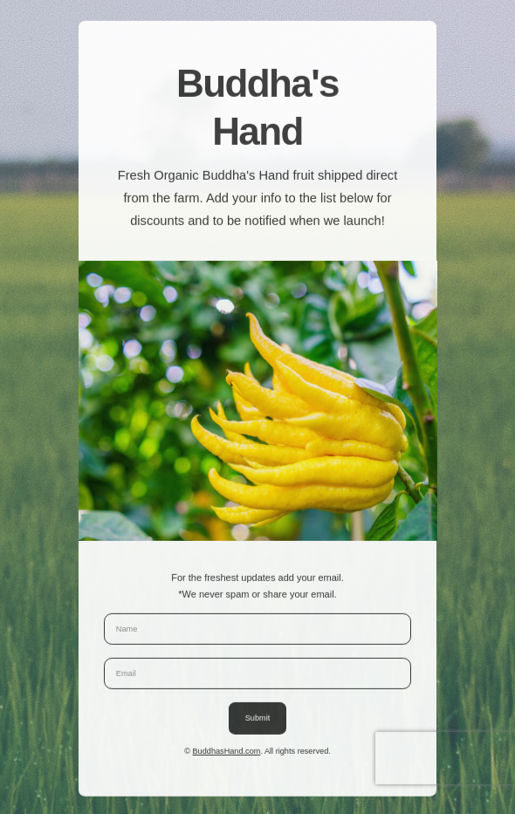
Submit (258, 719)
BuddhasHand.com (227, 752)
